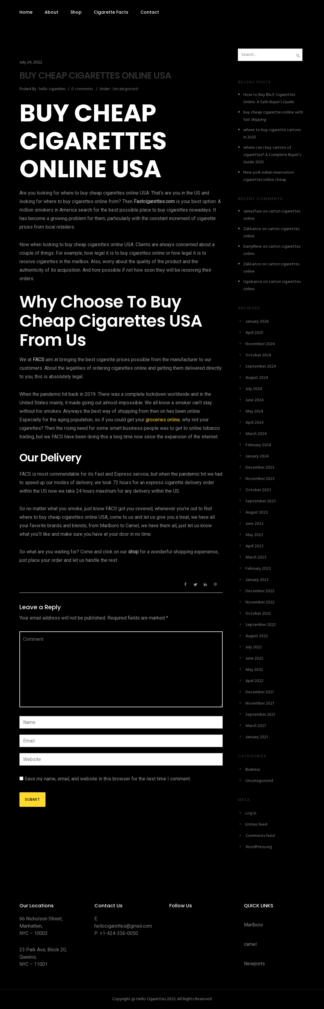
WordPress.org (258, 847)
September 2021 (260, 714)
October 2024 (258, 355)
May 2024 (254, 411)
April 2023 (254, 546)
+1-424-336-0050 (119, 933)
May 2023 (254, 535)
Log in (250, 813)
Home (25, 12)
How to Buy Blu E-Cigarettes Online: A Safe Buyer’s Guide (269, 98)
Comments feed (260, 835)
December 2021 (259, 692)
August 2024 (256, 377)
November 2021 (259, 703)
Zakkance (252, 229)
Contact (149, 12)
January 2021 (256, 737)
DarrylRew (252, 246)
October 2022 (258, 613)
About (51, 12)
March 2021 (255, 725)
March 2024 (256, 433)
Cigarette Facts (111, 12)
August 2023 (256, 512)
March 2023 (255, 557)
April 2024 (254, 422)
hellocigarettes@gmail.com (123, 926)
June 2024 (254, 400)
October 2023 (258, 490)
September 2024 (260, 366)
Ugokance (252, 281)
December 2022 (259, 591)
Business (252, 769)
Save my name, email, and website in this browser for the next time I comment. (108, 779)
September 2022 (260, 624)
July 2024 (253, 389)
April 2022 (254, 681)
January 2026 (256, 321)
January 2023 (256, 579)
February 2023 (258, 568)
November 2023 (260, 478)
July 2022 (253, 647)
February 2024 (258, 445)
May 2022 (254, 669)
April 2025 (254, 332)
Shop (76, 12)
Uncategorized (125, 89)
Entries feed (256, 824)
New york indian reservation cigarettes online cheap (268, 176)
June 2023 (254, 523)
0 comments (82, 89)
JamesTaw (252, 211)
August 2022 (256, 636)
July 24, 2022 (30, 62)
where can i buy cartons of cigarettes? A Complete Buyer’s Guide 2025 (272, 155)
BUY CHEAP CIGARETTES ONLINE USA (95, 75)
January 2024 (257, 456)
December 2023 (259, 467)
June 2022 (254, 658)
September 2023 (260, 501)
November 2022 (260, 602)
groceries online (163, 420)
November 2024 (260, 344)
